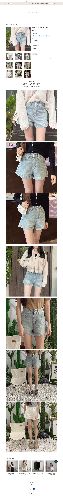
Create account (34, 3)
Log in (38, 3)
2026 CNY (35, 20)
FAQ (45, 20)
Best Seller (40, 20)
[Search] (9, 3)
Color (33, 43)
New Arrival (29, 20)
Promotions (34, 33)
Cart (56, 3)
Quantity (34, 48)
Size (33, 38)
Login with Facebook (44, 3)
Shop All (23, 20)
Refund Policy (31, 493)
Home (18, 20)
